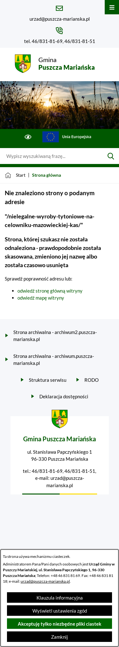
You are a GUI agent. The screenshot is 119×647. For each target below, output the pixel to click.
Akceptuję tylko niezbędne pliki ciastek (59, 624)
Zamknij (59, 637)
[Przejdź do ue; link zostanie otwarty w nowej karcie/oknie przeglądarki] (67, 137)
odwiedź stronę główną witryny (50, 291)
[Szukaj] (111, 156)
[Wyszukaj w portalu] (51, 156)
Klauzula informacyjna (59, 598)
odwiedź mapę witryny (40, 298)
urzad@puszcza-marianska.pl (45, 581)
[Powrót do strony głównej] (15, 175)
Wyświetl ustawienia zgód (59, 611)
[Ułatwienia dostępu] (28, 137)
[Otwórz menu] (112, 7)
